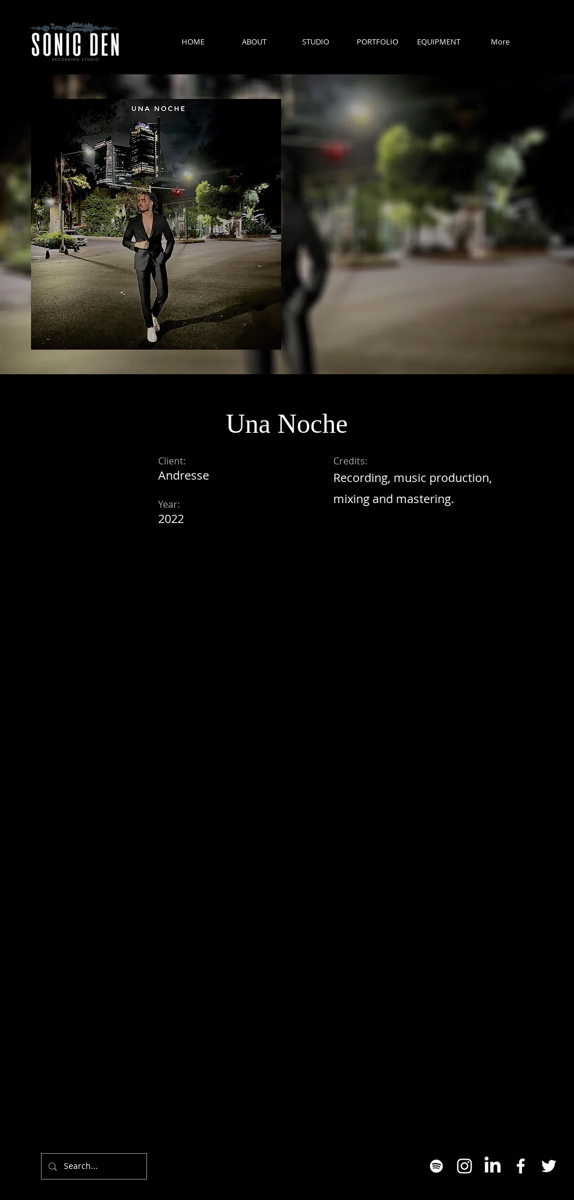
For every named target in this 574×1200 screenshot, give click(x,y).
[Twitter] (549, 1166)
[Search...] (93, 1166)
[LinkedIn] (493, 1166)
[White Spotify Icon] (436, 1166)
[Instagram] (464, 1166)
